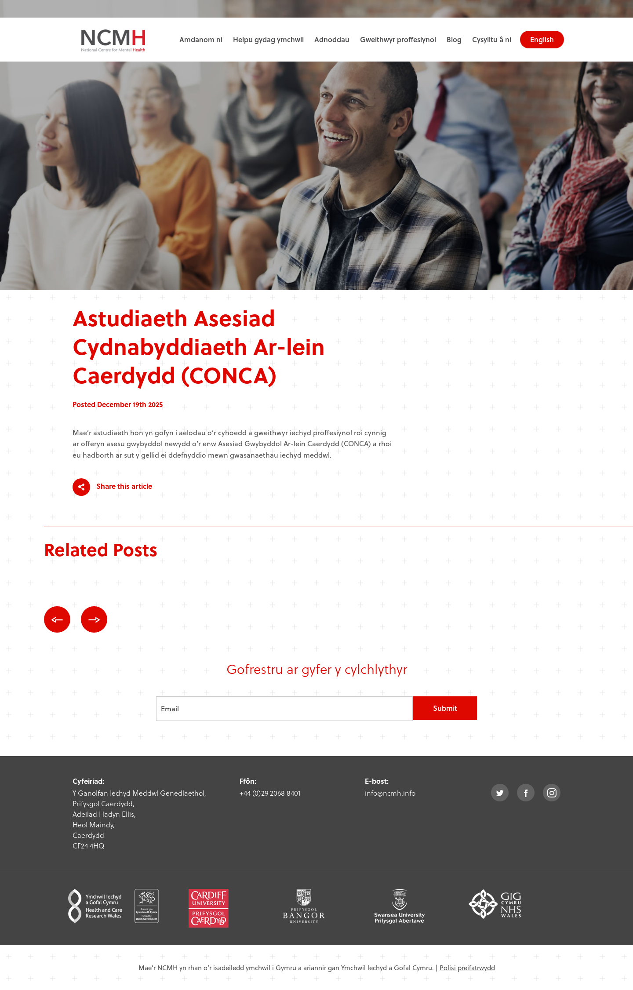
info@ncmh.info (390, 793)
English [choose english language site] (542, 39)
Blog (454, 39)
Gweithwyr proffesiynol (398, 39)
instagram (551, 792)
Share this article (112, 487)
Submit (445, 708)
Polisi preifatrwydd (467, 967)
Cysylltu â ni (491, 39)
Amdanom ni (200, 39)
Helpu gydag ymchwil (268, 39)
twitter (500, 792)
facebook (526, 792)
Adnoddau (331, 39)
